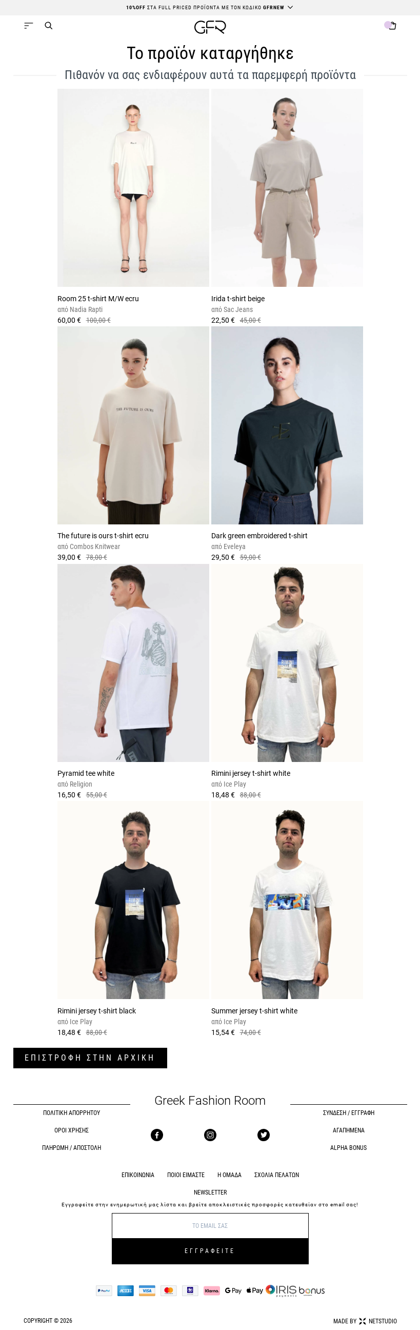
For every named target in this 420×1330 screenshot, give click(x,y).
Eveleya (234, 546)
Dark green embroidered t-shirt (259, 536)
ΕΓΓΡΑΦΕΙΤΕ (210, 1251)
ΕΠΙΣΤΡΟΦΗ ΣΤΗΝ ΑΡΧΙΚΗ (90, 1058)
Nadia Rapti (85, 309)
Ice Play (234, 784)
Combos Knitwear (94, 546)
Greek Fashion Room (210, 1101)
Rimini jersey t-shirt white (250, 773)
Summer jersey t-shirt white (254, 1011)
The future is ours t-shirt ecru (103, 536)
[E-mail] (210, 1226)
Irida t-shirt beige (238, 299)
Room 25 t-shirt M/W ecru (98, 299)
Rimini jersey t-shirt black (96, 1011)
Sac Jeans (237, 309)
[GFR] (210, 28)
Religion (80, 784)
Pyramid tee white (85, 773)
